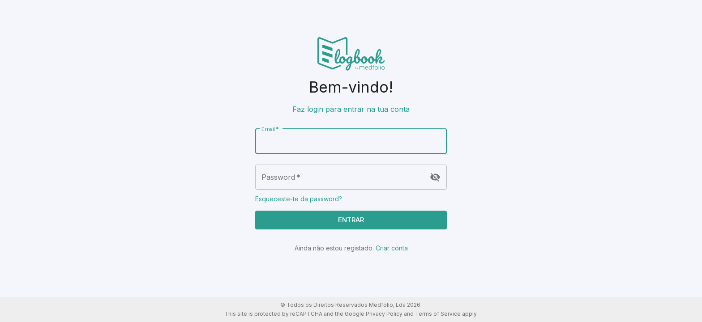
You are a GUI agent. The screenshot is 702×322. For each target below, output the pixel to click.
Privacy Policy (384, 313)
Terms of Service (438, 313)
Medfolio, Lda (387, 304)
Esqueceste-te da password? (298, 199)
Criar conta (392, 248)
